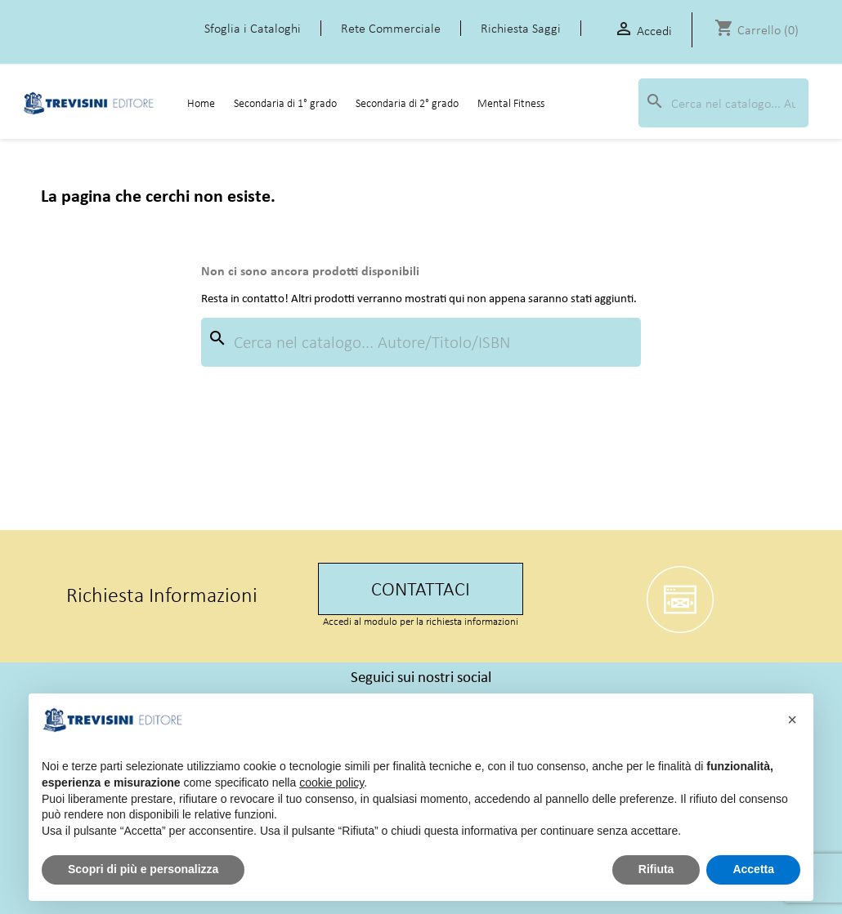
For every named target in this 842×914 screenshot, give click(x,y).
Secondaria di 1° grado (285, 103)
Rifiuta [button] (656, 869)
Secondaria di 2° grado (407, 103)
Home (201, 103)
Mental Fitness (510, 103)
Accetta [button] (753, 869)
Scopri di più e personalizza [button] (143, 869)
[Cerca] (723, 102)
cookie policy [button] (331, 782)
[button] (792, 720)
